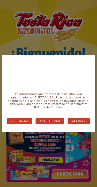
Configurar (50, 121)
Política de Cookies (48, 107)
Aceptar (78, 121)
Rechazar (20, 121)
